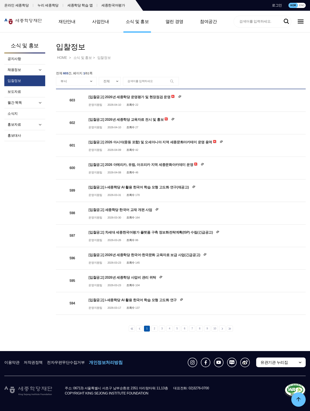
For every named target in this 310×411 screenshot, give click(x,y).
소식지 (13, 113)
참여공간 (208, 21)
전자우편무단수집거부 (66, 362)
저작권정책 (33, 362)
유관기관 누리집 (274, 362)
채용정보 (14, 70)
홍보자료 (14, 124)
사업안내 (100, 21)
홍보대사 (14, 135)
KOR (293, 5)
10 (214, 328)
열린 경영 (174, 21)
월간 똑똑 (15, 102)
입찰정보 (14, 81)
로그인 (277, 5)
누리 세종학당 (48, 5)
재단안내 (67, 21)
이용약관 (11, 362)
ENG (301, 5)
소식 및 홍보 (137, 21)
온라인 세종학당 (16, 5)
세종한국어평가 (113, 5)
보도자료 (14, 91)
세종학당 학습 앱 (80, 5)
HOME (62, 58)
